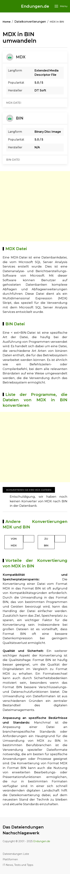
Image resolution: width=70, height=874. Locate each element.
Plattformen (10, 859)
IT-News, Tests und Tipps (18, 865)
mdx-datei (13, 102)
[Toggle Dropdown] (28, 538)
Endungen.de (35, 6)
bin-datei (13, 159)
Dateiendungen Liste (16, 854)
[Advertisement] (35, 206)
